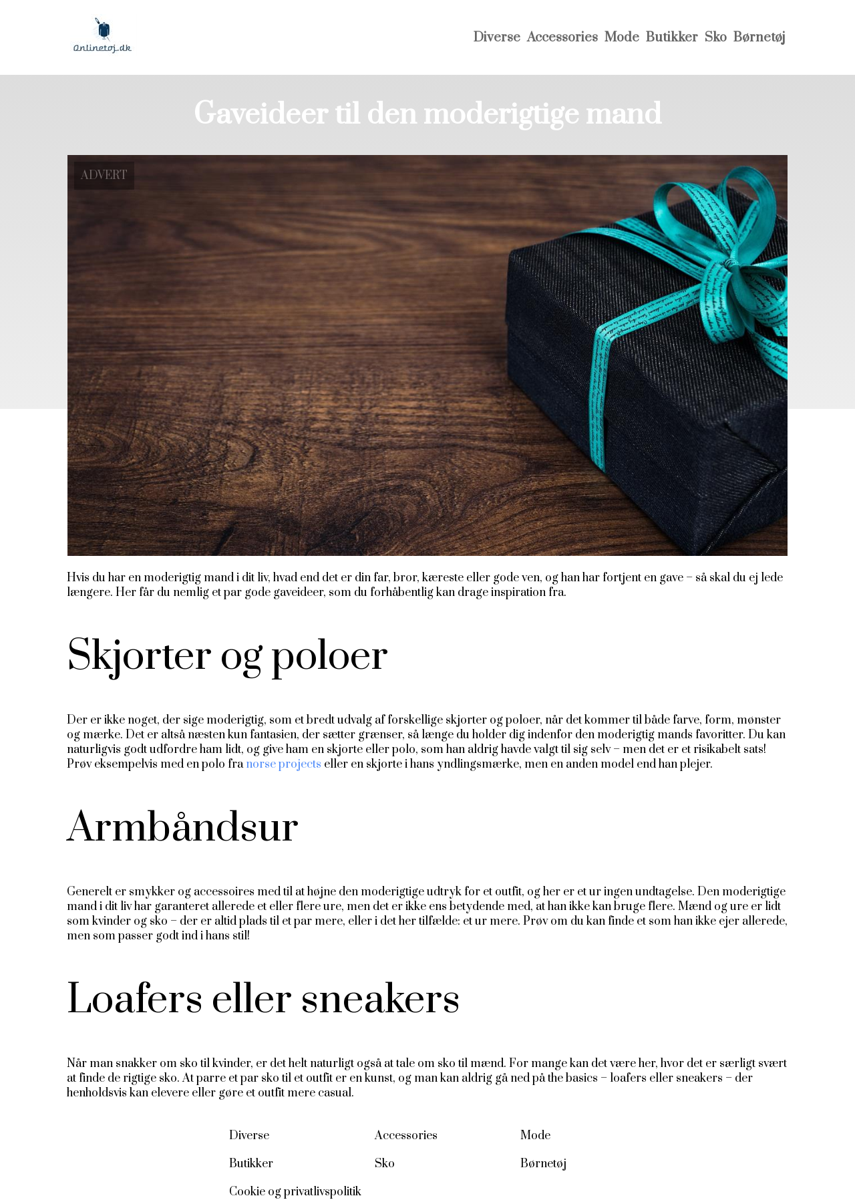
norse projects (283, 764)
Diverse (497, 37)
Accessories (562, 37)
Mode (622, 37)
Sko (716, 37)
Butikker (672, 37)
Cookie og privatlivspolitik (295, 1192)
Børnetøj (759, 37)
